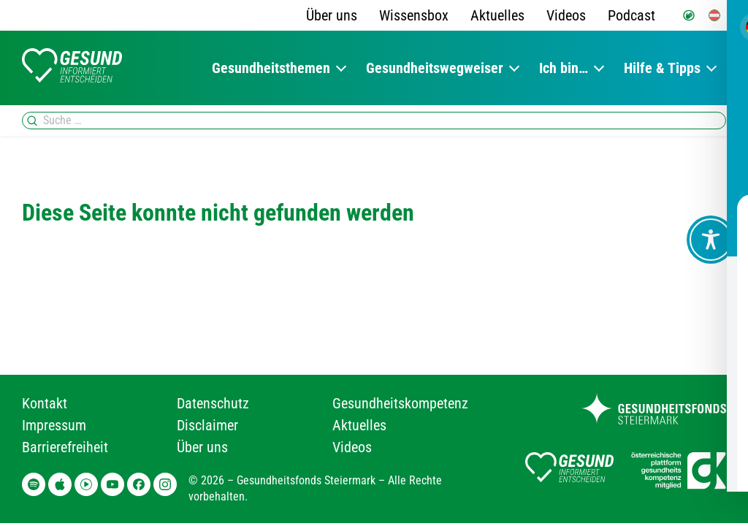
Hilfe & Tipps (662, 68)
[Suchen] (32, 120)
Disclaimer (207, 425)
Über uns (331, 15)
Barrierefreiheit (65, 447)
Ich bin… (563, 68)
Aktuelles (497, 15)
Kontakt (44, 403)
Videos (566, 15)
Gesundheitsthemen (271, 68)
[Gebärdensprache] (689, 15)
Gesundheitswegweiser (434, 68)
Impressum (54, 425)
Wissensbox (414, 15)
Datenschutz (213, 403)
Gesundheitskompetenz (400, 403)
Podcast (631, 15)
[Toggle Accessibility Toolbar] (710, 239)
